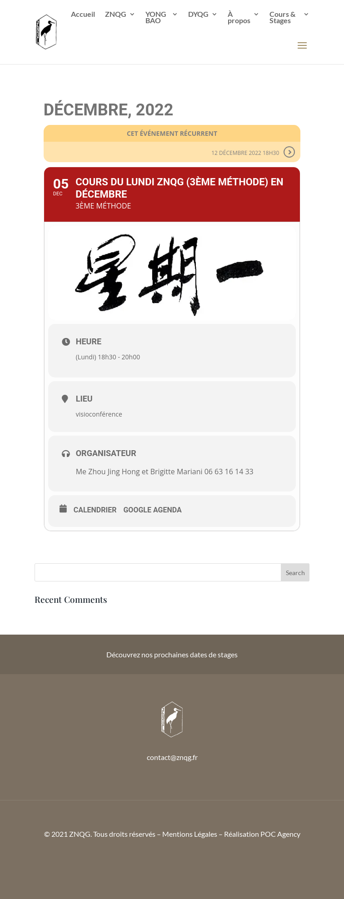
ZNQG (115, 14)
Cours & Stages (282, 18)
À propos (239, 18)
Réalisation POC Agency (262, 833)
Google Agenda (152, 510)
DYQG (198, 14)
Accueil (83, 14)
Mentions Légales (189, 833)
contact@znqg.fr (172, 757)
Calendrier (95, 510)
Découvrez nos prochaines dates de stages (172, 654)
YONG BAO (155, 18)
